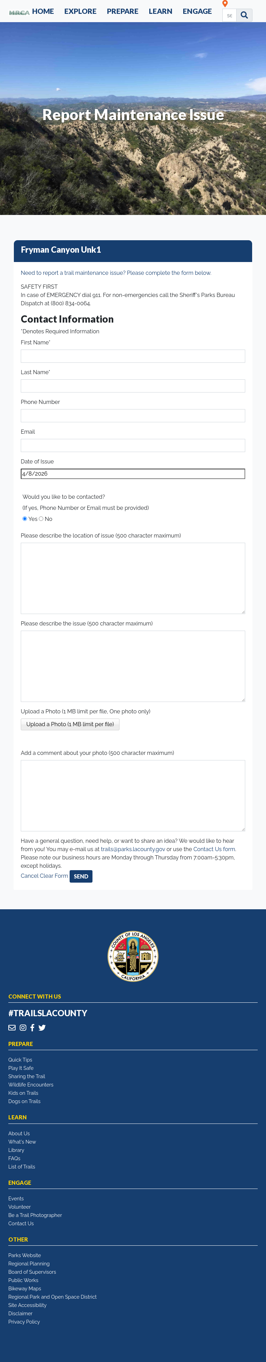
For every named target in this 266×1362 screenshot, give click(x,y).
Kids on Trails (23, 1093)
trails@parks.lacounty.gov (133, 849)
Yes (32, 519)
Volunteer (19, 1207)
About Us (19, 1133)
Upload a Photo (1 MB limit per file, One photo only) (85, 711)
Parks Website (24, 1255)
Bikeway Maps (24, 1288)
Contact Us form (214, 849)
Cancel (29, 876)
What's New (22, 1142)
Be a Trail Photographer (35, 1215)
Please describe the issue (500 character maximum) (87, 623)
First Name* (36, 342)
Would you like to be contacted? (64, 497)
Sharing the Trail (26, 1076)
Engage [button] (197, 11)
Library (16, 1150)
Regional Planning (29, 1263)
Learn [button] (160, 11)
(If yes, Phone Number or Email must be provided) (86, 508)
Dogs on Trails (24, 1101)
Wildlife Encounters (30, 1085)
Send (81, 876)
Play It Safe (21, 1068)
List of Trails (21, 1167)
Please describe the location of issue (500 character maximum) (101, 535)
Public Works (23, 1280)
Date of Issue (37, 461)
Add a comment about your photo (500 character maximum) (97, 753)
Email (28, 432)
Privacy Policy (24, 1322)
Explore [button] (80, 11)
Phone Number (40, 402)
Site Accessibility (27, 1305)
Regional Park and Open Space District (52, 1297)
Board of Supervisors (32, 1272)
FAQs (14, 1158)
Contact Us (21, 1223)
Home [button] (43, 11)
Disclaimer (20, 1313)
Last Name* (35, 372)
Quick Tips (20, 1060)
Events (16, 1198)
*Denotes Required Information (60, 331)
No (48, 519)
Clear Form (55, 876)
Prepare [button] (123, 11)
